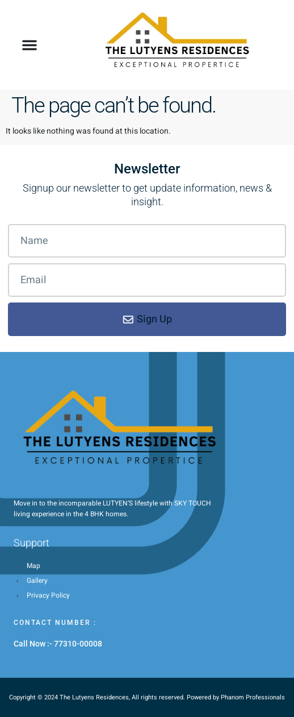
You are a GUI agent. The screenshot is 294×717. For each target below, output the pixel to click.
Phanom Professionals (253, 697)
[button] (29, 45)
